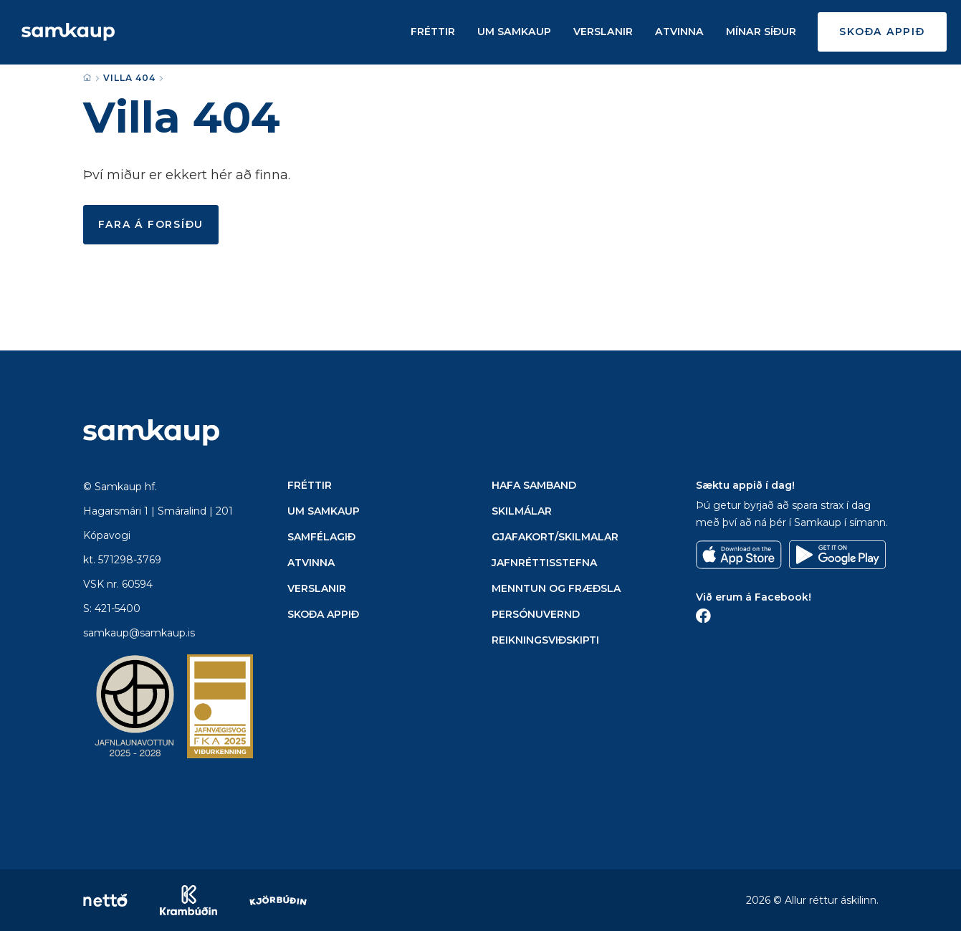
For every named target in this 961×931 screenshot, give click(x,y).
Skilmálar (522, 511)
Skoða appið (881, 32)
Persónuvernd (536, 614)
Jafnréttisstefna (544, 562)
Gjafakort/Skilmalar (555, 536)
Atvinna (680, 32)
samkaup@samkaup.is (139, 632)
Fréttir (437, 32)
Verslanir (605, 32)
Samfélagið (321, 536)
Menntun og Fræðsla (556, 588)
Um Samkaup (518, 32)
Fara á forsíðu (151, 224)
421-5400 (117, 608)
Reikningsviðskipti (545, 640)
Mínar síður (761, 32)
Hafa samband (534, 485)
